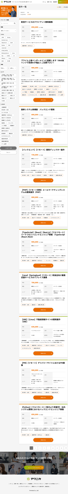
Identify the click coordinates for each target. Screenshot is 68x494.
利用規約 (30, 483)
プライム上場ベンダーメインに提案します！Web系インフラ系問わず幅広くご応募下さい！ (42, 61)
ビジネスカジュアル (6, 136)
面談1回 (10, 133)
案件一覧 (49, 2)
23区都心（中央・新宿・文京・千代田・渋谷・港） (8, 75)
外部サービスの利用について (51, 483)
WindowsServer (5, 53)
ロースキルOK (5, 112)
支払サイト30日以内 (6, 117)
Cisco (10, 58)
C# (14, 55)
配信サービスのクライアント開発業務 (37, 22)
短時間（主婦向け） (6, 128)
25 (57, 448)
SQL (2, 55)
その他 (8, 61)
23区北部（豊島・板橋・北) (8, 90)
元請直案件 (4, 107)
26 (61, 448)
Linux (13, 53)
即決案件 (4, 133)
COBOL (8, 55)
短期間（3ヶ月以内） (6, 120)
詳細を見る (43, 51)
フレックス (10, 123)
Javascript (4, 48)
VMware (3, 58)
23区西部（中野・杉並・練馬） (8, 83)
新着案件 (55, 2)
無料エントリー (23, 483)
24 (52, 448)
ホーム (44, 2)
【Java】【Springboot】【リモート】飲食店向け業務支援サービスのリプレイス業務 (43, 276)
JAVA (3, 37)
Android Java (5, 40)
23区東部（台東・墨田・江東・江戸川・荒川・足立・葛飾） (8, 79)
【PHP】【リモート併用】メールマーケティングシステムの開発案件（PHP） (43, 191)
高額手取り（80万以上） (7, 115)
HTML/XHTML (5, 50)
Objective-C (4, 42)
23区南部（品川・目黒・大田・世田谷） (8, 87)
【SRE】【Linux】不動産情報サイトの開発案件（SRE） (40, 320)
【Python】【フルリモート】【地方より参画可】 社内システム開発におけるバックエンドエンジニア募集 (43, 408)
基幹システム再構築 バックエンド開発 (38, 109)
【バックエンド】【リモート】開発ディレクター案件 (43, 149)
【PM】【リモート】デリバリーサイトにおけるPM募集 (43, 363)
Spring (8, 37)
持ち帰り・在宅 (5, 109)
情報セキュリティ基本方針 (38, 486)
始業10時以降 (5, 138)
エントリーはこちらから (34, 467)
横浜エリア (4, 95)
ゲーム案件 (4, 144)
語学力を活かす (5, 130)
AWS (3, 61)
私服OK (3, 123)
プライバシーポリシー (39, 483)
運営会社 (47, 486)
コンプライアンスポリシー (24, 486)
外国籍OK (12, 125)
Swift (11, 42)
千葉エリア (4, 98)
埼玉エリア (12, 98)
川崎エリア (12, 95)
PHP (9, 45)
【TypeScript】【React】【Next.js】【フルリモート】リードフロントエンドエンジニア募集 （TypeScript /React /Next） (43, 234)
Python (3, 45)
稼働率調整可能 (5, 141)
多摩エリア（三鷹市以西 (7, 93)
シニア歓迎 (4, 125)
